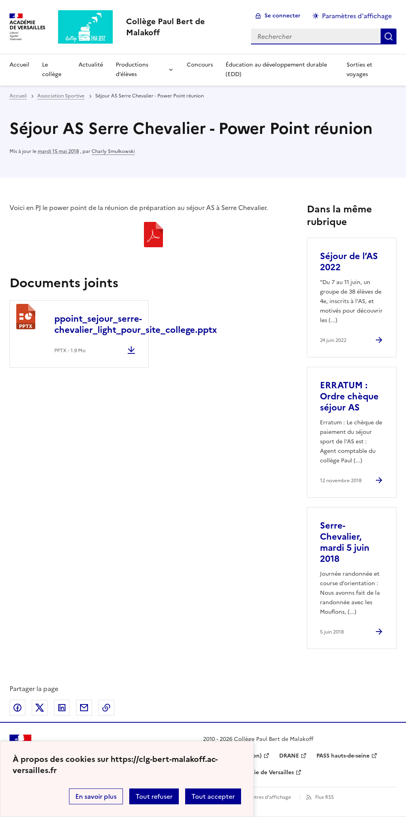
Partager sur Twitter (40, 708)
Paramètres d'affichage (264, 797)
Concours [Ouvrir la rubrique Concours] (200, 65)
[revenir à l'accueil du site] (182, 27)
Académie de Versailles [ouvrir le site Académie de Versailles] (263, 772)
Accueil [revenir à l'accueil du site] (18, 95)
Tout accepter (213, 796)
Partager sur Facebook (17, 708)
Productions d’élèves (132, 69)
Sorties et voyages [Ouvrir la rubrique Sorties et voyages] (359, 69)
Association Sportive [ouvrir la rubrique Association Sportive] (60, 95)
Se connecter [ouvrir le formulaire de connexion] (282, 15)
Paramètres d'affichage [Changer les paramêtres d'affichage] (357, 16)
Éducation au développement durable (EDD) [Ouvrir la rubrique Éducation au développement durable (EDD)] (276, 69)
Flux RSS (324, 797)
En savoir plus (96, 796)
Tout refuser (154, 796)
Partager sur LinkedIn (62, 708)
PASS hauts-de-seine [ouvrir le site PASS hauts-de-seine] (343, 756)
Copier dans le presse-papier (106, 708)
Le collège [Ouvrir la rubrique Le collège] (51, 69)
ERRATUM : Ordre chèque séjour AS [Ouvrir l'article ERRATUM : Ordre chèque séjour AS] (349, 396)
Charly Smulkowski (113, 151)
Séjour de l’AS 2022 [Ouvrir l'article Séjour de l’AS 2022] (349, 262)
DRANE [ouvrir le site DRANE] (289, 756)
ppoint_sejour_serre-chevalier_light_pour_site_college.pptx (135, 324)
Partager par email (84, 708)
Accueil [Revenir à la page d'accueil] (19, 65)
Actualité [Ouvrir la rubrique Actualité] (91, 65)
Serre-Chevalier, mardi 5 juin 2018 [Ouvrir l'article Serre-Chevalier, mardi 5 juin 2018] (345, 542)
